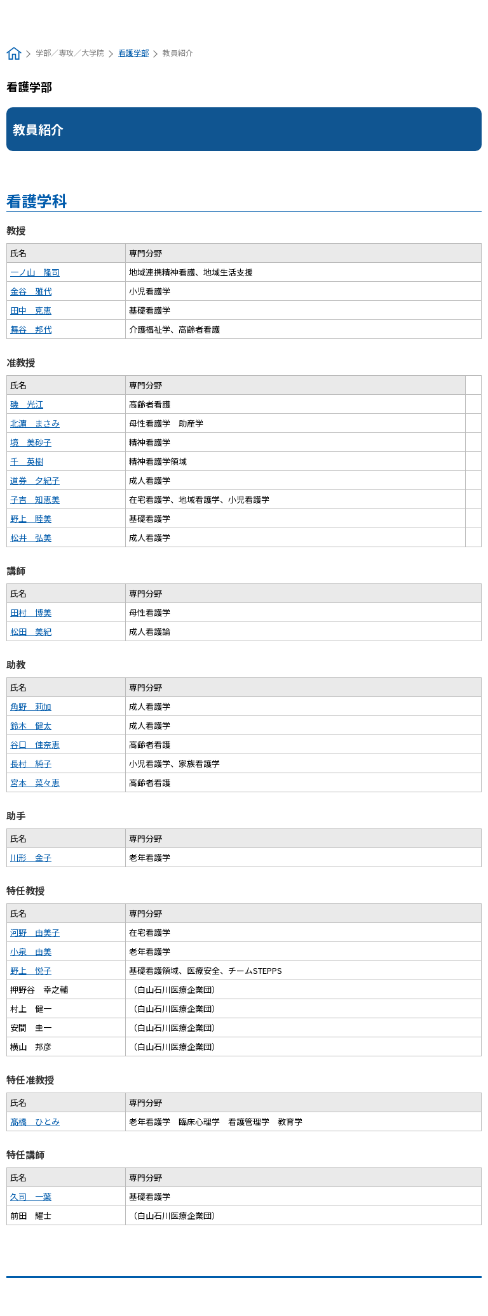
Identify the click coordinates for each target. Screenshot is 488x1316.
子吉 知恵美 (35, 499)
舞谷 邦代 (30, 329)
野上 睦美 (30, 518)
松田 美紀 (30, 631)
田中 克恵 (30, 310)
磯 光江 (26, 404)
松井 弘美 (30, 537)
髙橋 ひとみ (35, 1121)
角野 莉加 (30, 706)
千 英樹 (26, 461)
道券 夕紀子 (35, 480)
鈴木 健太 (30, 725)
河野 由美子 (35, 932)
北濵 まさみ (35, 423)
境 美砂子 (30, 442)
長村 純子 (30, 763)
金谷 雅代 (30, 291)
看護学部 (133, 52)
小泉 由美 (30, 951)
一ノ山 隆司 (35, 272)
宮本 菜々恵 (35, 782)
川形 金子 (30, 857)
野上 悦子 (30, 970)
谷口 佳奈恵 (35, 744)
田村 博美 (30, 612)
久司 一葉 (30, 1196)
